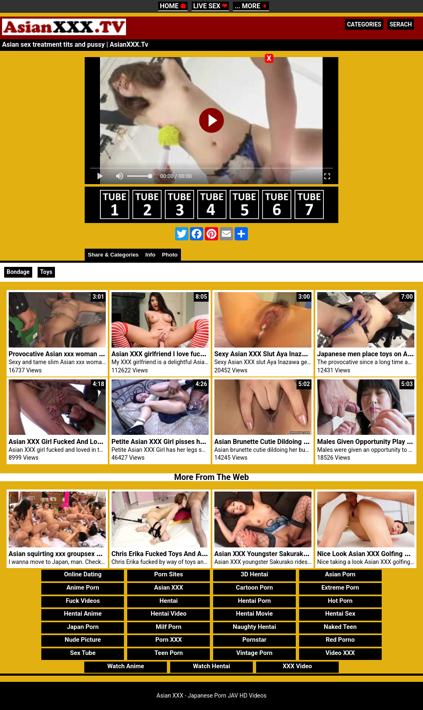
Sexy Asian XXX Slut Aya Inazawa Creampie (279, 354)
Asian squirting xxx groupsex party (60, 554)
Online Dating (83, 574)
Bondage (18, 272)
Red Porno (340, 639)
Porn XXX (168, 639)
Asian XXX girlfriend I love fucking (162, 354)
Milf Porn (168, 627)
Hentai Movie (254, 613)
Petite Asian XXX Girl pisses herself (164, 442)
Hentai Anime (83, 613)
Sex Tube (82, 653)
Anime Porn (83, 587)
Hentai (168, 600)
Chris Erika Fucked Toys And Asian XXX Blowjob (183, 554)
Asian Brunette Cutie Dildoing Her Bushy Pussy (284, 442)
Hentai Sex (340, 613)
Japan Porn (83, 627)
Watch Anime (125, 666)
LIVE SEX (210, 6)
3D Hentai (254, 574)
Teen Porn (168, 653)
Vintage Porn (254, 653)
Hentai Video (169, 613)
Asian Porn (340, 574)
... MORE (251, 6)
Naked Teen (340, 627)
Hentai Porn (254, 600)
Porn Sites (168, 574)
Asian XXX (168, 587)
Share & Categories (113, 255)
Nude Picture (83, 639)
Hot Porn (340, 600)
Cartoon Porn (254, 587)
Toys (46, 272)
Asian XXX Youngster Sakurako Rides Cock (278, 554)
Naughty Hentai (254, 627)
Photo (170, 255)
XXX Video (297, 666)
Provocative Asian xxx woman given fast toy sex (80, 354)
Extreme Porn (340, 587)
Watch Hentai (211, 666)
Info (150, 255)
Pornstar (254, 639)
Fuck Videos (83, 600)
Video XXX (340, 653)
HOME (173, 6)
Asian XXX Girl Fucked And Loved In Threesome (79, 442)
